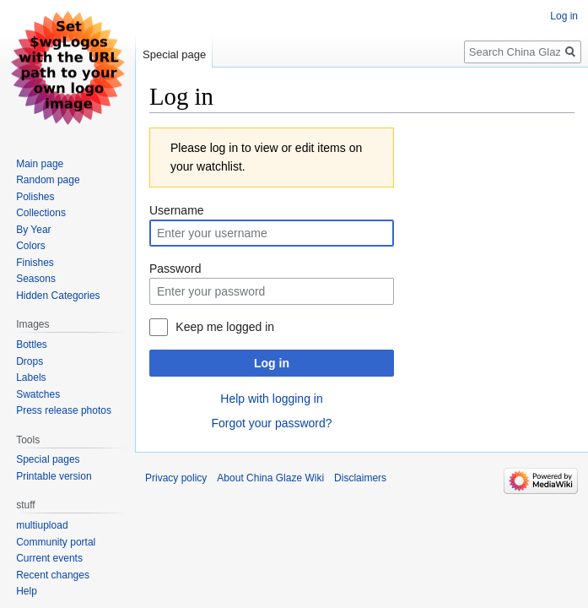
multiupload (41, 525)
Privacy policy (176, 478)
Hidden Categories (58, 295)
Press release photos (63, 410)
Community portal (55, 542)
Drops (29, 361)
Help (26, 591)
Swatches (38, 394)
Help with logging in (271, 398)
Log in (271, 363)
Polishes (35, 197)
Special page (174, 54)
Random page (47, 180)
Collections (41, 213)
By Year (33, 230)
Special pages (47, 459)
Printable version (53, 476)
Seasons (36, 279)
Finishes (35, 263)
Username (176, 210)
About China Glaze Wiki (270, 478)
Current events (49, 558)
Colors (31, 246)
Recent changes (52, 575)
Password (175, 268)
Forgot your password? (271, 423)
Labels (31, 377)
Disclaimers (360, 478)
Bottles (31, 344)
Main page (39, 164)
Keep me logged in (224, 327)
